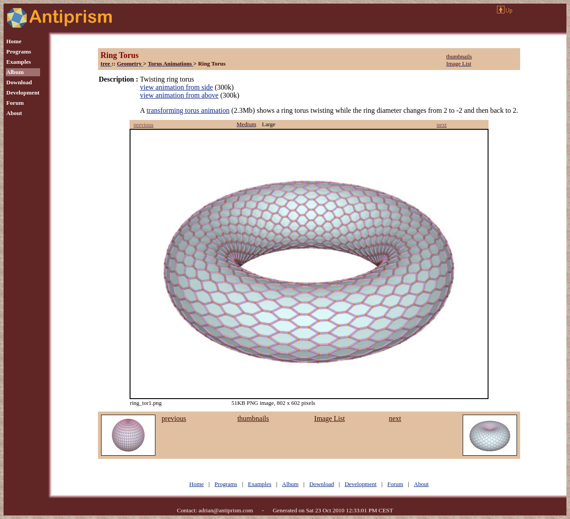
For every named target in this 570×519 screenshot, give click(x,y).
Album (15, 72)
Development (23, 92)
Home (13, 41)
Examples (18, 61)
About (14, 113)
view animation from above (179, 95)
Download (19, 82)
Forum (15, 102)
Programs (18, 51)
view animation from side (176, 87)
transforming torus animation (188, 110)
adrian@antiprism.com (226, 510)
